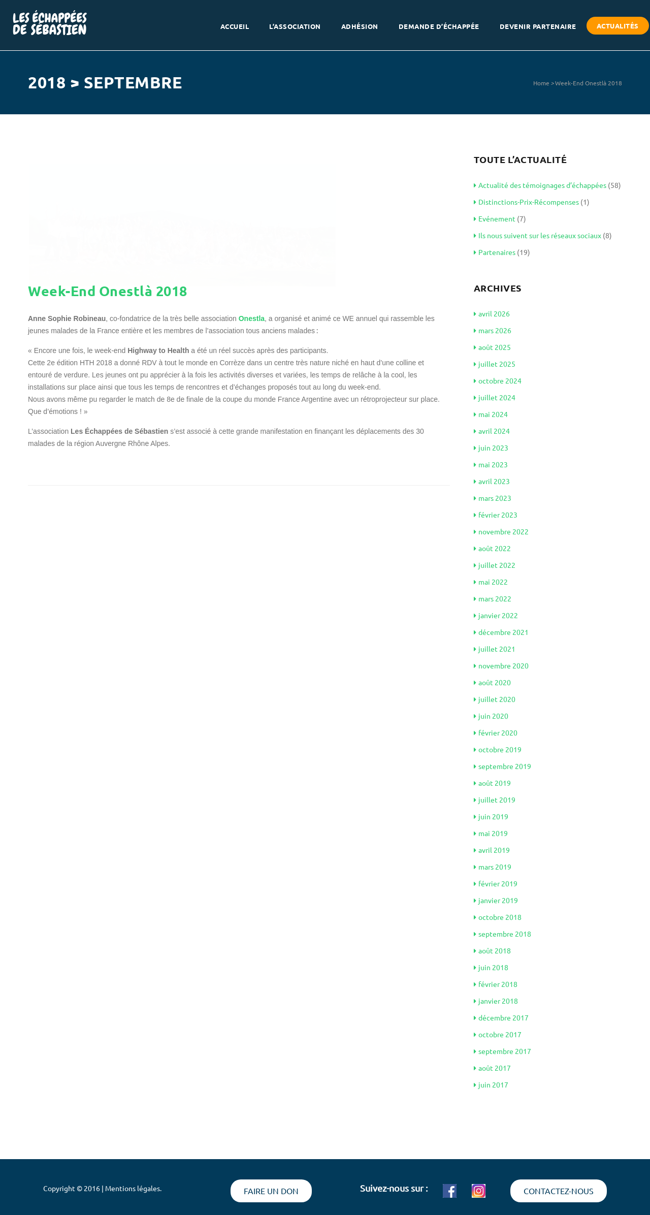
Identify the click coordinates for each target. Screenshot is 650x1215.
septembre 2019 (502, 766)
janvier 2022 (496, 615)
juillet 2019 (494, 799)
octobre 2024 (498, 380)
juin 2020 (491, 715)
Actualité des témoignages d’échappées (540, 184)
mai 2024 (491, 414)
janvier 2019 (496, 900)
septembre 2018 (502, 933)
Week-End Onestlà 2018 (588, 83)
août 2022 (492, 548)
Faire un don (271, 1191)
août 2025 (492, 346)
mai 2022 (491, 581)
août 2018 (492, 950)
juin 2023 (491, 447)
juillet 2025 (494, 363)
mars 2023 (492, 497)
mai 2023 (491, 464)
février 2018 (495, 983)
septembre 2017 (502, 1051)
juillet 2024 (494, 397)
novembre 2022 (501, 531)
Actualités (618, 26)
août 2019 (492, 782)
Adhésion (359, 27)
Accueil (234, 27)
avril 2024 (492, 430)
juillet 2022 (494, 564)
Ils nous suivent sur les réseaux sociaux (537, 235)
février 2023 (495, 514)
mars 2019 (492, 866)
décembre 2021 (501, 631)
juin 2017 (491, 1084)
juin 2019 (491, 816)
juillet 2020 (494, 699)
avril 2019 (492, 849)
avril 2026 (492, 313)
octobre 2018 (498, 916)
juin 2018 (491, 967)
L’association (295, 27)
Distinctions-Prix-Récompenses (526, 201)
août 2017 (492, 1067)
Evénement (494, 218)
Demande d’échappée (439, 27)
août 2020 (492, 682)
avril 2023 (492, 481)
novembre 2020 (501, 665)
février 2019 (495, 883)
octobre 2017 (498, 1034)
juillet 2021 (494, 648)
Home (541, 83)
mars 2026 (492, 330)
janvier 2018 (496, 1000)
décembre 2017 (501, 1017)
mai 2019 (491, 833)
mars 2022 (492, 598)
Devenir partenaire (538, 27)
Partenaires (494, 252)
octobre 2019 (498, 749)
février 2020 (495, 732)
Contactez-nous (559, 1191)
